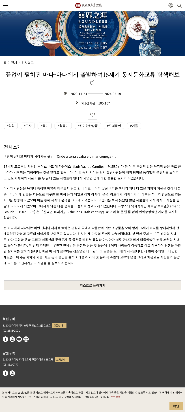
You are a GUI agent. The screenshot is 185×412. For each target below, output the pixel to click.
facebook (5, 339)
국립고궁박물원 (88, 5)
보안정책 (115, 397)
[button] (170, 5)
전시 (14, 62)
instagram (12, 339)
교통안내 (58, 325)
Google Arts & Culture (26, 339)
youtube (19, 339)
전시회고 (27, 62)
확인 (176, 406)
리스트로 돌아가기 (92, 285)
